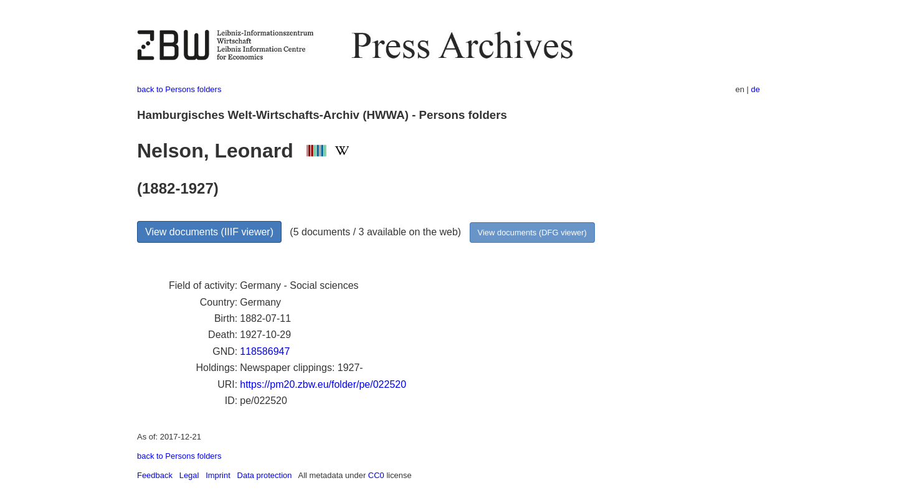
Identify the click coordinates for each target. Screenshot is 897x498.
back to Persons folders (179, 89)
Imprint (218, 475)
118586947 (265, 351)
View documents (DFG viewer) (532, 232)
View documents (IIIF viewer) (209, 232)
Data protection (264, 475)
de (755, 89)
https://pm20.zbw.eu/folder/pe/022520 (323, 384)
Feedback (155, 475)
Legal (189, 475)
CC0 (376, 475)
